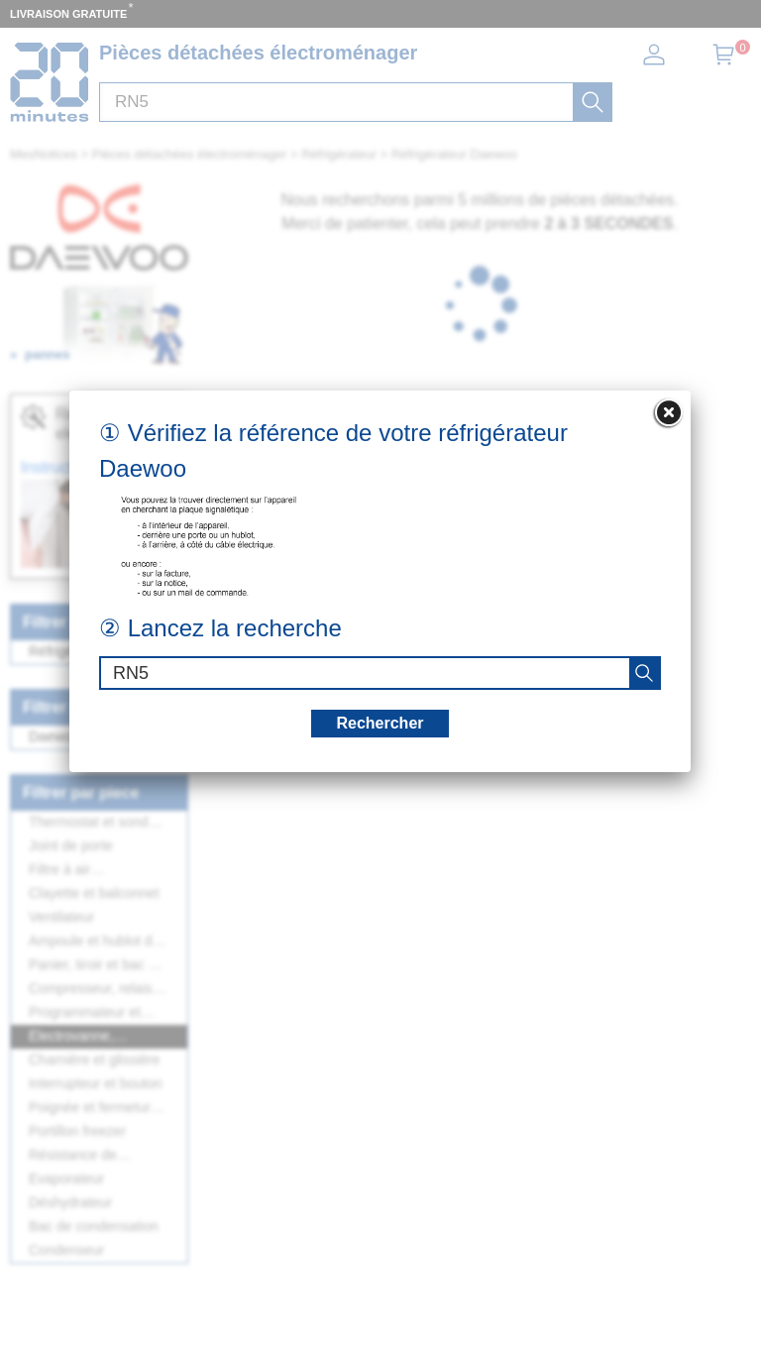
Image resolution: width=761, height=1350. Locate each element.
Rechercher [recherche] (379, 723)
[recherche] (644, 673)
